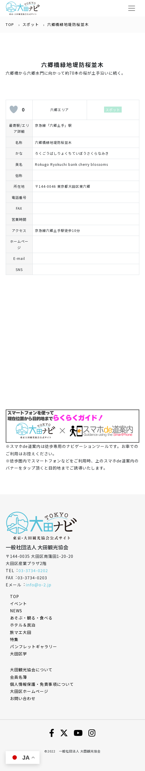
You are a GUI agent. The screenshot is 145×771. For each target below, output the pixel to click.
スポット (30, 24)
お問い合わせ (23, 698)
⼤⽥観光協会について (31, 669)
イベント (18, 603)
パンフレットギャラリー (33, 646)
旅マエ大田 (20, 632)
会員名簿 (18, 677)
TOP (10, 24)
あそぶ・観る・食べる (31, 618)
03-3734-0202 (33, 570)
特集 (14, 639)
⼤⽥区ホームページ (29, 691)
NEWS (16, 610)
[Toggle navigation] (131, 8)
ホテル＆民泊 (23, 625)
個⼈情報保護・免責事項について (42, 684)
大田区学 (18, 653)
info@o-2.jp (38, 585)
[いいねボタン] (13, 109)
